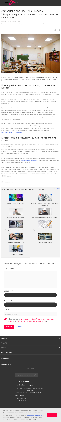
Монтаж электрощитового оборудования (45, 217)
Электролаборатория (45, 242)
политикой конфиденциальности (31, 321)
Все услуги (56, 188)
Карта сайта (30, 368)
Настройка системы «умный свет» (15, 230)
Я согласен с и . (31, 320)
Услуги (4, 343)
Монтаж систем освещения (15, 217)
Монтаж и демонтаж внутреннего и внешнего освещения (45, 204)
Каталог (4, 338)
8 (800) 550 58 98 (23, 381)
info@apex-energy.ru (26, 385)
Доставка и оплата (8, 352)
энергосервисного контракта (11, 132)
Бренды (4, 347)
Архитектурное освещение (15, 203)
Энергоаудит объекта (16, 254)
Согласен (52, 415)
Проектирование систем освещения (44, 230)
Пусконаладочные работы (16, 242)
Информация (6, 365)
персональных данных (34, 415)
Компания (5, 358)
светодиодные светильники (29, 160)
